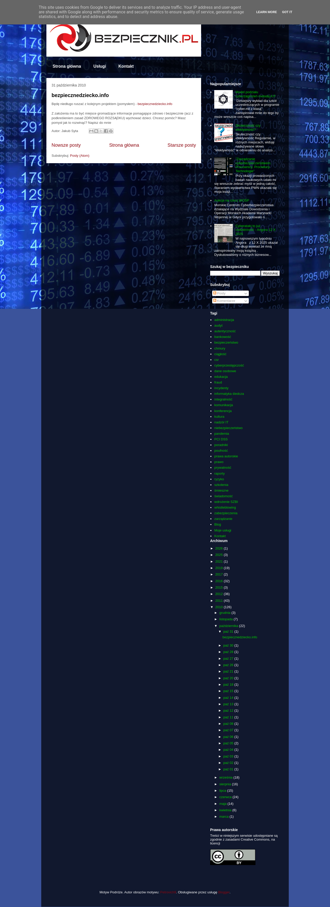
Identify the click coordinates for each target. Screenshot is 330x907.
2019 (219, 568)
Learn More (266, 12)
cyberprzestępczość (229, 365)
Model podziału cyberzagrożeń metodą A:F (255, 94)
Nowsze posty (66, 145)
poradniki (221, 445)
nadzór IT (221, 422)
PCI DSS (221, 439)
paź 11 (228, 717)
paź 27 (228, 658)
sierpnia (225, 784)
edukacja (221, 377)
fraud (218, 382)
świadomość (223, 496)
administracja (224, 320)
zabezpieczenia (225, 513)
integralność (223, 399)
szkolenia (221, 485)
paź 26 (228, 665)
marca (224, 816)
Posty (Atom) (79, 156)
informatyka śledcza (229, 394)
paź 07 (228, 730)
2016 (219, 581)
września (226, 777)
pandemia (221, 433)
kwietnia (226, 810)
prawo (218, 462)
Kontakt (126, 66)
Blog (217, 524)
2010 (219, 607)
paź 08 (228, 724)
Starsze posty (182, 145)
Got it (287, 12)
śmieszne (221, 490)
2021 (219, 561)
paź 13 (228, 704)
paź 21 (228, 671)
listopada (226, 619)
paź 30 (228, 645)
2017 (219, 574)
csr (216, 360)
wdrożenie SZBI (226, 502)
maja (223, 804)
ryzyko (219, 479)
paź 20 (228, 678)
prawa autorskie (226, 456)
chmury (219, 348)
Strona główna (67, 66)
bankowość (222, 337)
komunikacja (223, 405)
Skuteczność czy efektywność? (247, 128)
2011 (219, 601)
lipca (223, 790)
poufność (221, 450)
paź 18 (228, 684)
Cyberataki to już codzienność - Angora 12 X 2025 (255, 230)
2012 (219, 594)
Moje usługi (222, 530)
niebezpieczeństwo (228, 428)
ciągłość (220, 354)
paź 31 (228, 631)
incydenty (221, 388)
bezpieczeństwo (226, 342)
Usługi (99, 66)
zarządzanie (223, 519)
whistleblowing (225, 507)
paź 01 (228, 769)
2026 (219, 548)
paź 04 (228, 750)
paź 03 (228, 756)
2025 (219, 555)
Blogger (223, 892)
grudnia (225, 613)
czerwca (226, 797)
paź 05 (228, 743)
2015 (219, 587)
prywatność (222, 467)
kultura (219, 416)
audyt (218, 325)
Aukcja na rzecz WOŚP (231, 200)
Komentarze (224, 301)
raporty (219, 473)
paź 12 (228, 710)
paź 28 (228, 652)
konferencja (223, 411)
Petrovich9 (168, 892)
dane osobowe (225, 371)
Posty (219, 293)
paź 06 (228, 737)
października (229, 626)
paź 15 (228, 691)
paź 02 (228, 763)
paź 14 (228, 698)
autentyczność (225, 331)
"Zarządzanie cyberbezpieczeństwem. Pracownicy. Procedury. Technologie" (253, 165)
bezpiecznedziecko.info (80, 95)
